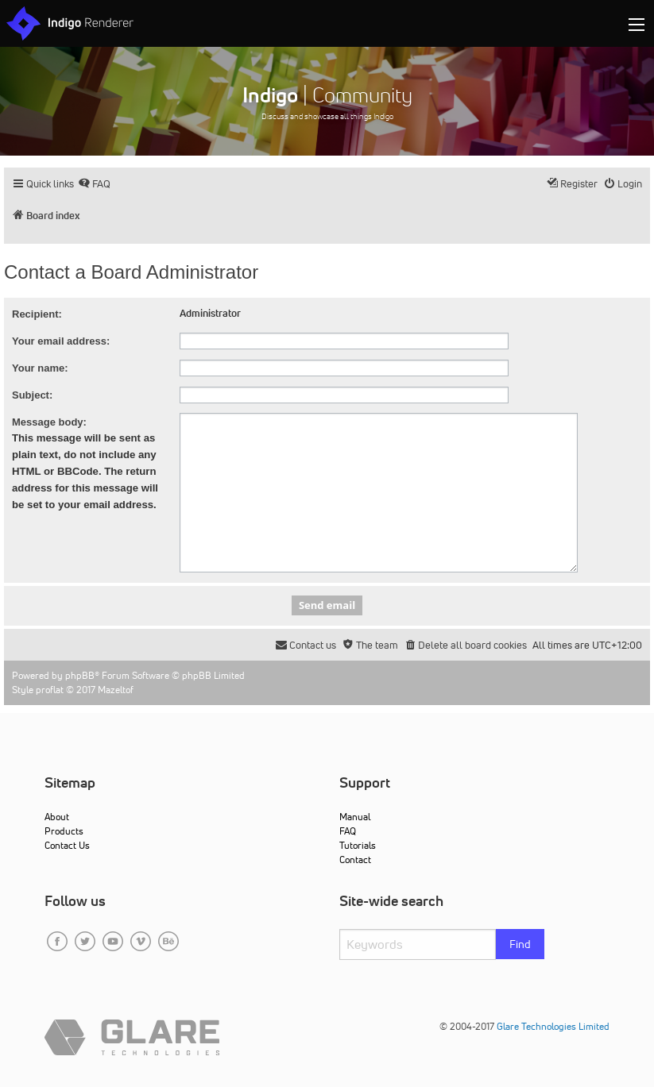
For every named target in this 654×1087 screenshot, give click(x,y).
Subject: (32, 395)
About (57, 816)
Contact (355, 859)
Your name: (40, 368)
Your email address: (61, 341)
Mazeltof (116, 689)
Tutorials (357, 845)
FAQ (347, 831)
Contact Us (67, 845)
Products (64, 831)
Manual (354, 816)
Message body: (49, 422)
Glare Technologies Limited (553, 1026)
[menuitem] (94, 183)
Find (520, 944)
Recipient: (37, 314)
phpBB (80, 675)
